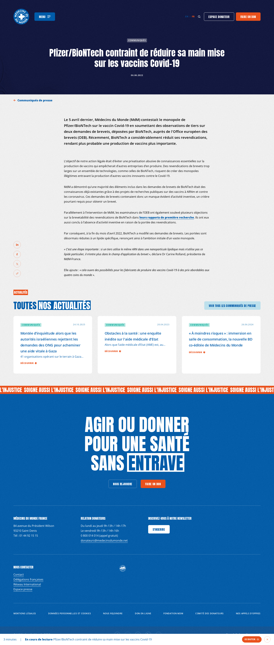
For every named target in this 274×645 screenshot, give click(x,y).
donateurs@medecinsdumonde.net (104, 540)
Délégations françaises (28, 579)
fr (193, 16)
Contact (18, 574)
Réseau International (27, 584)
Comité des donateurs (209, 613)
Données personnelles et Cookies (69, 613)
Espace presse (22, 589)
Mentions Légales (24, 613)
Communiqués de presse (35, 100)
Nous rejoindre (113, 613)
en (186, 16)
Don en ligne (143, 613)
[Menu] (44, 16)
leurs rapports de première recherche (166, 217)
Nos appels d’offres (248, 613)
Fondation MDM (173, 613)
